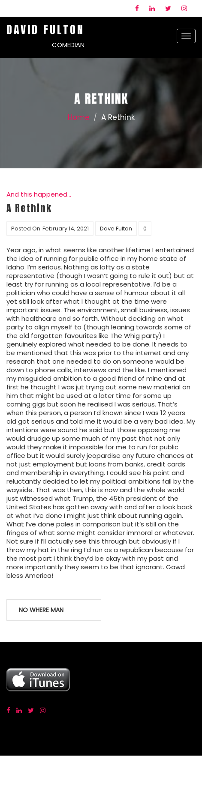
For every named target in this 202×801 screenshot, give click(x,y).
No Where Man (41, 610)
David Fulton (45, 29)
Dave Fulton (116, 228)
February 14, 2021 (65, 228)
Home (79, 117)
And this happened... (38, 194)
